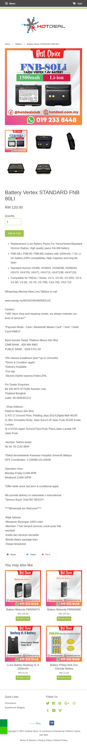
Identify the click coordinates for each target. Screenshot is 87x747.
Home (7, 44)
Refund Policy (60, 740)
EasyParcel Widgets (15, 707)
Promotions (10, 703)
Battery (18, 44)
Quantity (10, 216)
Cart (77, 3)
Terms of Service (28, 740)
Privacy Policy (45, 740)
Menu (10, 3)
